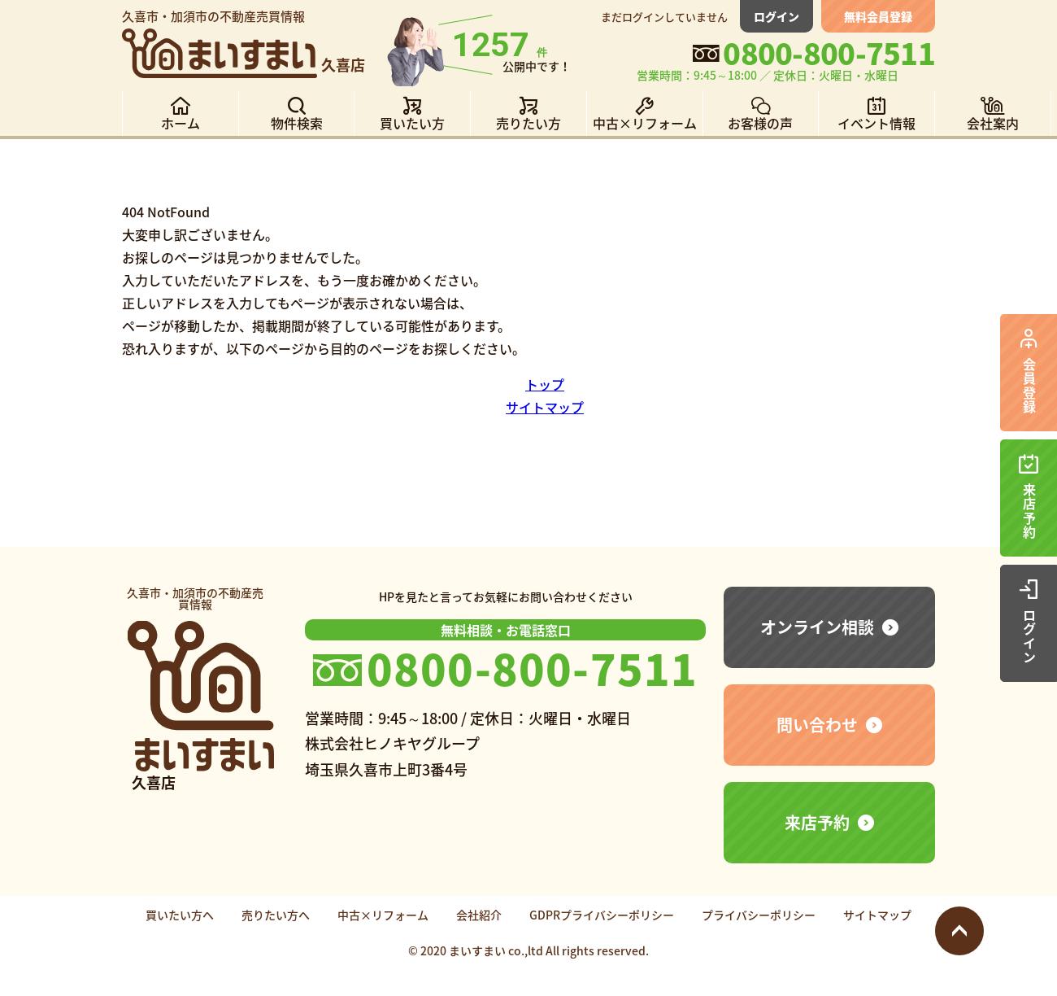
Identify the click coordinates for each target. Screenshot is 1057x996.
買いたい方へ (180, 914)
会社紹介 (479, 914)
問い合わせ (817, 724)
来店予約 (817, 822)
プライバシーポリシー (759, 914)
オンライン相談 (817, 627)
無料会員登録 (878, 16)
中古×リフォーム (382, 914)
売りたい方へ (275, 914)
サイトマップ (545, 407)
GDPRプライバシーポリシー (601, 914)
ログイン (776, 16)
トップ (544, 384)
